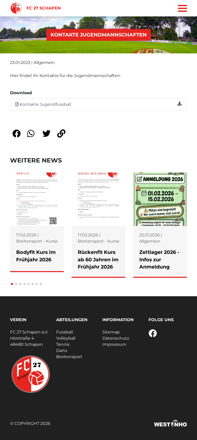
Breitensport (69, 356)
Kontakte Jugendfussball (98, 104)
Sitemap (111, 332)
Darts (61, 350)
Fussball (64, 332)
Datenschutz (115, 338)
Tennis (63, 344)
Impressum (114, 344)
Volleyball (65, 338)
